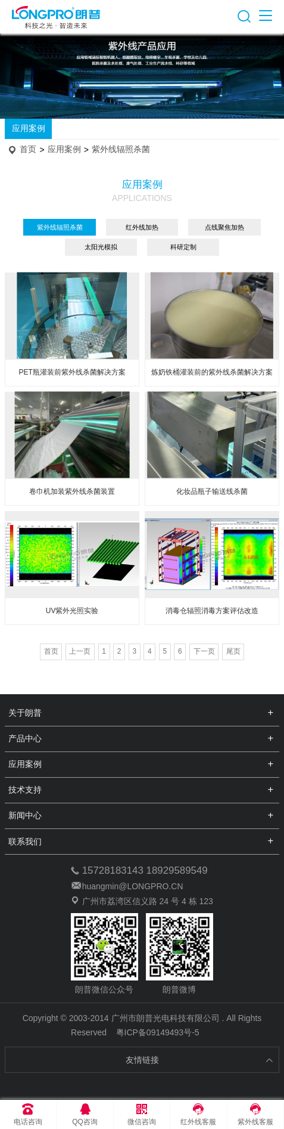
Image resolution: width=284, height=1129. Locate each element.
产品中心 (25, 738)
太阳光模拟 (101, 246)
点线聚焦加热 (224, 227)
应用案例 (28, 128)
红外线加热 (142, 227)
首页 (28, 149)
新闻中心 (25, 815)
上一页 (79, 651)
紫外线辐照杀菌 (121, 149)
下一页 (204, 651)
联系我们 (25, 841)
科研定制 (183, 246)
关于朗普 (25, 712)
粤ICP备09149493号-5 (157, 1032)
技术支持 (25, 789)
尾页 (233, 651)
